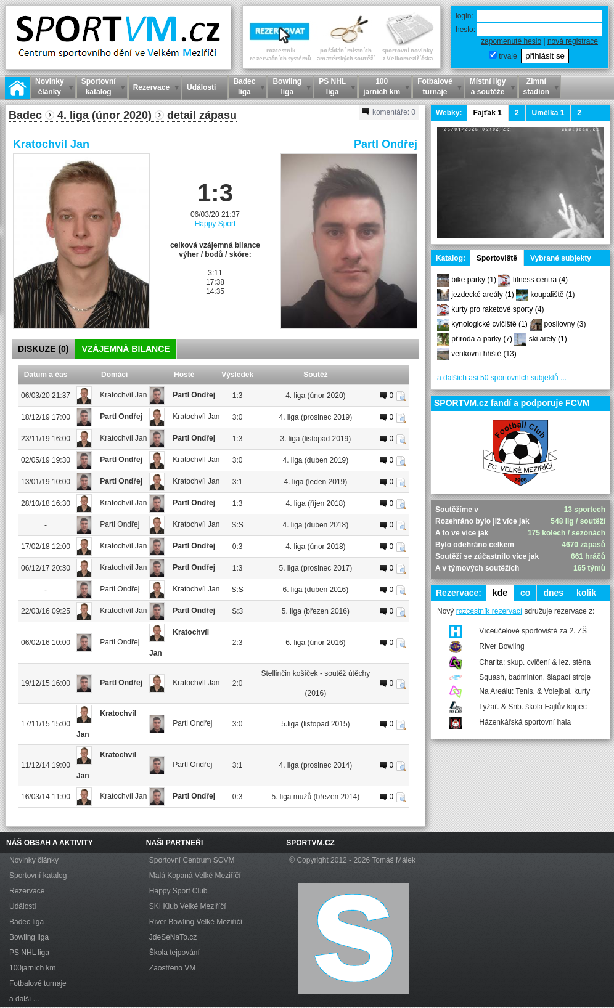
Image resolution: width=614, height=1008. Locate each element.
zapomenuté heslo (511, 41)
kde (500, 593)
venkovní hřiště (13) (483, 353)
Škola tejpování (174, 952)
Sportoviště (497, 258)
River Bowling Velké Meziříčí (195, 921)
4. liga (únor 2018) (315, 546)
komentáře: (388, 112)
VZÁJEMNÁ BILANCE (125, 349)
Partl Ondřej (385, 144)
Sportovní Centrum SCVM (192, 860)
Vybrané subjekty (560, 258)
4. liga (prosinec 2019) (316, 417)
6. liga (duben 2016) (316, 589)
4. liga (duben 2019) (316, 460)
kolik (586, 593)
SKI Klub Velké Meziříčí (187, 906)
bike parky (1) (473, 279)
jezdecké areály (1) (482, 294)
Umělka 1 (548, 112)
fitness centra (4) (540, 279)
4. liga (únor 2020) (315, 395)
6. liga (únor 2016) (315, 642)
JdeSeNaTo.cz (173, 937)
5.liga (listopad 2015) (315, 724)
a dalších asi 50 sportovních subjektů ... (502, 377)
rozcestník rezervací (489, 611)
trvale (508, 56)
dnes (553, 593)
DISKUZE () (43, 349)
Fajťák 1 (487, 112)
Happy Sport (215, 223)
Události (22, 906)
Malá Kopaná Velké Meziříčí (195, 875)
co (525, 593)
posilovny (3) (565, 324)
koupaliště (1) (552, 294)
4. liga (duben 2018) (316, 525)
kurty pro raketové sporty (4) (497, 309)
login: (464, 16)
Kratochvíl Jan (51, 144)
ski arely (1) (548, 339)
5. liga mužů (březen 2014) (316, 796)
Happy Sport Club (178, 891)
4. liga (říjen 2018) (316, 503)
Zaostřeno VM (172, 968)
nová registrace (572, 41)
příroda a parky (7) (481, 339)
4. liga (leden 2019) (316, 482)
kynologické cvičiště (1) (489, 324)
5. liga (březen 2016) (316, 611)
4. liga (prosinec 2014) (316, 765)
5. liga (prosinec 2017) (316, 568)
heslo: (465, 29)
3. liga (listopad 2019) (315, 438)
